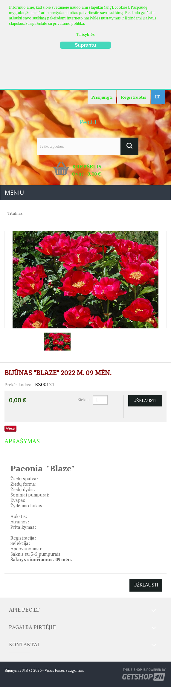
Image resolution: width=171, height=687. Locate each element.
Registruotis (133, 97)
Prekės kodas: (17, 384)
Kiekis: (83, 399)
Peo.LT (88, 122)
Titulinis (15, 213)
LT (157, 97)
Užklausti (145, 584)
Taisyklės (85, 34)
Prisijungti (101, 97)
